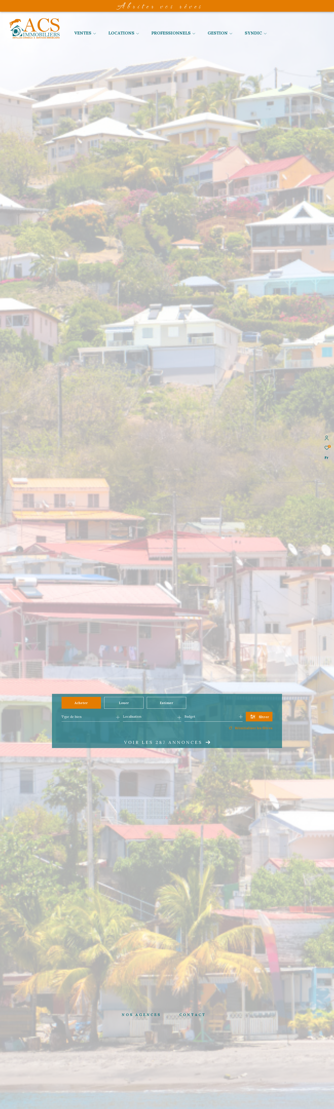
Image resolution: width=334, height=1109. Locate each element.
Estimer (166, 702)
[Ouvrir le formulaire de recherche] (259, 717)
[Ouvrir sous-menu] (94, 33)
